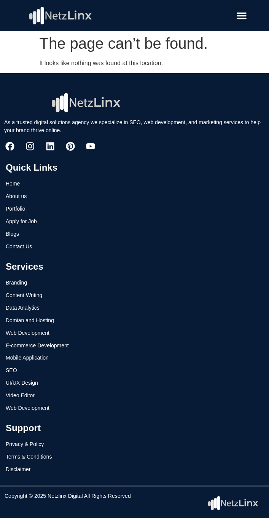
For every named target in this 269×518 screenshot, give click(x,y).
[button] (242, 16)
